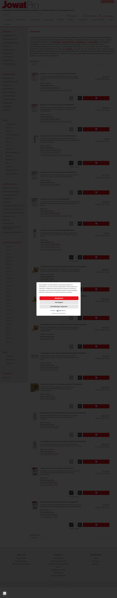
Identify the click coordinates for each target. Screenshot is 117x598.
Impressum (54, 313)
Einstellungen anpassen (58, 306)
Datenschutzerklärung (61, 313)
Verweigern (59, 302)
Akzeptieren (59, 298)
